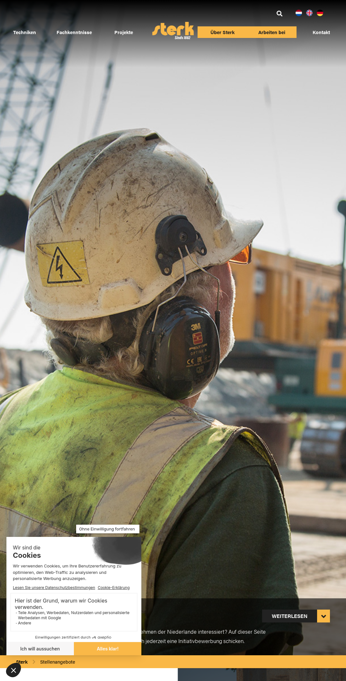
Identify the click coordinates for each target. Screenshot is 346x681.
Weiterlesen (289, 616)
